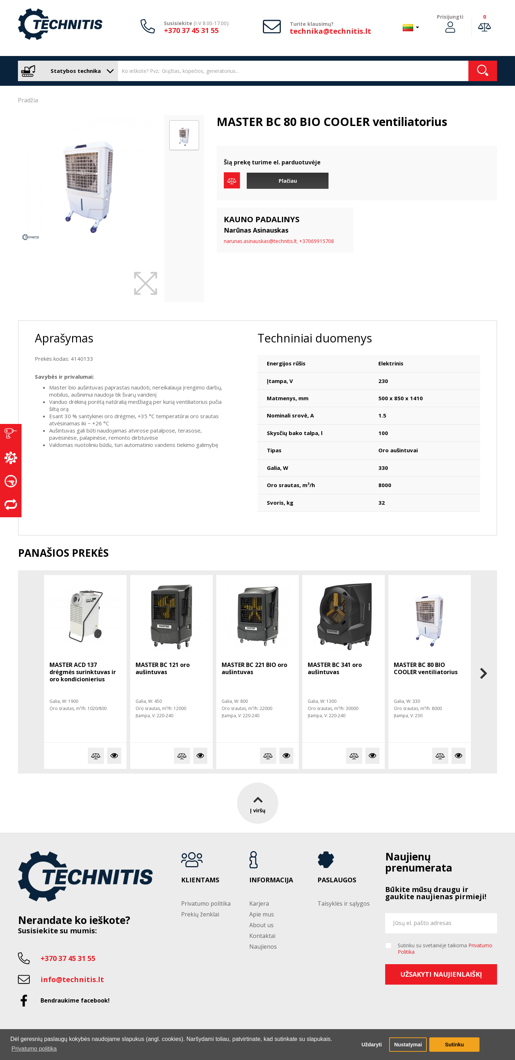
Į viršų (257, 803)
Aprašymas (64, 338)
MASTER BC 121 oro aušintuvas (163, 668)
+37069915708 (316, 241)
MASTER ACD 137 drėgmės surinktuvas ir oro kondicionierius (82, 672)
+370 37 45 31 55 (191, 30)
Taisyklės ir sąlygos (343, 903)
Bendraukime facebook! (75, 1000)
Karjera (259, 903)
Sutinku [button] (454, 1044)
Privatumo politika (206, 903)
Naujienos (263, 947)
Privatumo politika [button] (34, 1049)
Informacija (271, 880)
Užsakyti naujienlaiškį (441, 974)
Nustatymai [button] (408, 1044)
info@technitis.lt (72, 979)
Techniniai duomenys (315, 338)
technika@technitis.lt (330, 31)
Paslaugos (336, 880)
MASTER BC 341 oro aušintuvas (335, 668)
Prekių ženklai (200, 914)
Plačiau (288, 180)
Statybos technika (66, 71)
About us (261, 925)
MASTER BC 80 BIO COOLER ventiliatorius (426, 668)
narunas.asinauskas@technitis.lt (260, 241)
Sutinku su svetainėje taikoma (445, 948)
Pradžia (28, 100)
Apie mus (261, 914)
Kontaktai (262, 936)
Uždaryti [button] (372, 1044)
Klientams (200, 880)
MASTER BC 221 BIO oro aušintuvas (254, 668)
